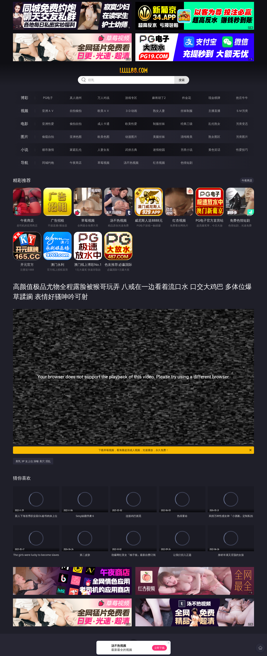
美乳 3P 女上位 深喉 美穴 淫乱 (33, 461)
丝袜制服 (186, 111)
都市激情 (48, 150)
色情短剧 (186, 163)
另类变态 (242, 124)
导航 (24, 162)
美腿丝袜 (159, 137)
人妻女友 (103, 150)
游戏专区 (131, 98)
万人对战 (103, 98)
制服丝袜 (159, 124)
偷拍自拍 (76, 124)
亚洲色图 (76, 137)
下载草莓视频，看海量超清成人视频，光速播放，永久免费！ (175, 450)
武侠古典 (131, 150)
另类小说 (186, 150)
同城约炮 (48, 163)
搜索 (182, 80)
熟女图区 (214, 137)
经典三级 (186, 124)
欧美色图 (103, 137)
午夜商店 (76, 163)
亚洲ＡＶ (48, 111)
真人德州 (76, 98)
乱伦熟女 (214, 124)
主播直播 (214, 111)
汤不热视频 (131, 163)
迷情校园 (159, 150)
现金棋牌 (214, 98)
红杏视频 (159, 163)
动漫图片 (131, 137)
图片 (24, 136)
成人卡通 (103, 124)
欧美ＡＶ (103, 111)
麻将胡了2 (159, 98)
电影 (24, 123)
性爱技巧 (242, 150)
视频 (24, 110)
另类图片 (242, 137)
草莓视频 (103, 163)
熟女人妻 (159, 111)
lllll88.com (133, 70)
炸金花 (186, 98)
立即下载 (159, 648)
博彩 (24, 97)
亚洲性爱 (48, 124)
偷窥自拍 (48, 137)
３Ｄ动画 (131, 111)
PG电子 (48, 98)
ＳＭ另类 (242, 111)
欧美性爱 (131, 124)
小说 (24, 149)
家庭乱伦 (76, 150)
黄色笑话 (214, 150)
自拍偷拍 (76, 111)
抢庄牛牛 (242, 98)
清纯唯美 (186, 137)
